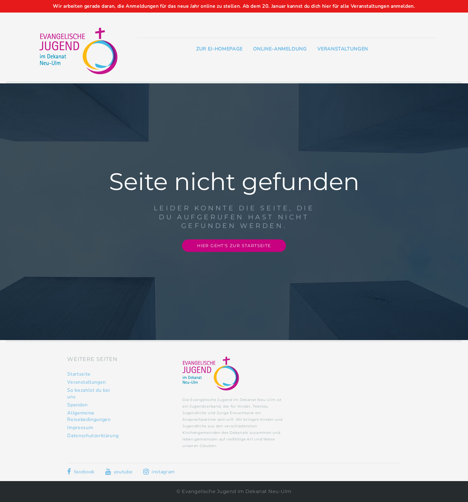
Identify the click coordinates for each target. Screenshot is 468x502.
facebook (80, 472)
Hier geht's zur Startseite (234, 245)
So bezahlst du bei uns (88, 393)
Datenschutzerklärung (92, 435)
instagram (159, 472)
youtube (119, 472)
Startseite (78, 374)
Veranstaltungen (342, 49)
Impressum (80, 427)
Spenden (77, 405)
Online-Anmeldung (280, 49)
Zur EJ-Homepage (219, 49)
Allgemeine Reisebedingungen (88, 416)
